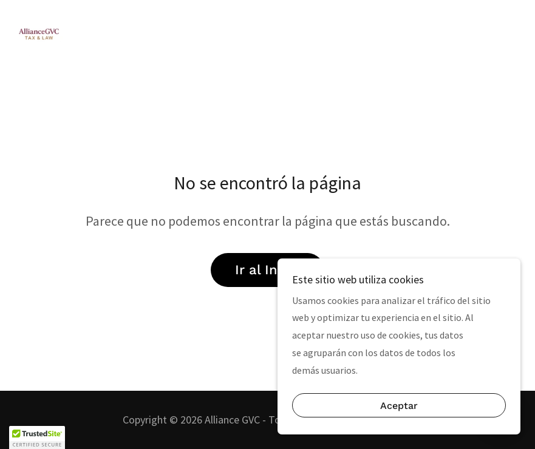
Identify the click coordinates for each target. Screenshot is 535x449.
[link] (39, 34)
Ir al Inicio (267, 269)
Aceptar (399, 405)
